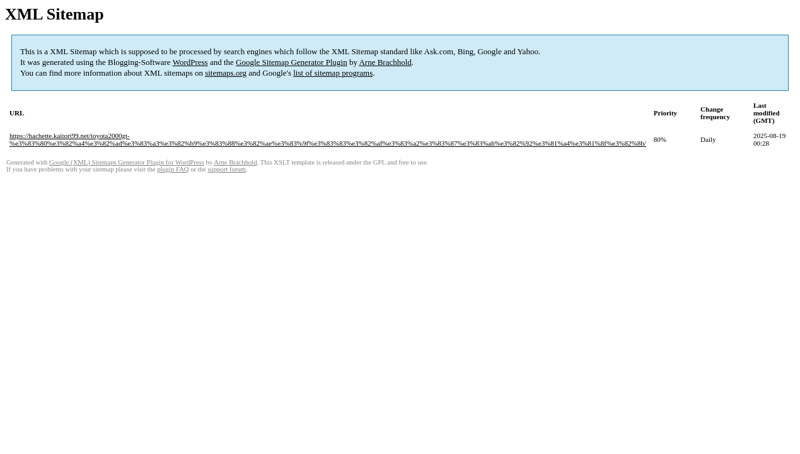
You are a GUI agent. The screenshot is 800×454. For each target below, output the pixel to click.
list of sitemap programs (333, 73)
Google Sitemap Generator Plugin (291, 62)
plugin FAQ (172, 169)
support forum (226, 169)
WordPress (190, 62)
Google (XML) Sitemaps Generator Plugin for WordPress (126, 162)
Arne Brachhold (385, 62)
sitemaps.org (225, 73)
